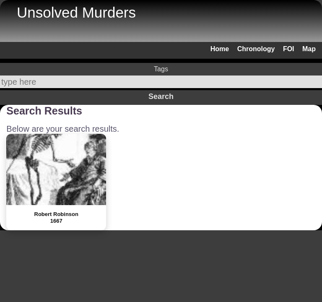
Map (309, 48)
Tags (161, 69)
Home (219, 48)
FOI (288, 48)
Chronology (256, 48)
